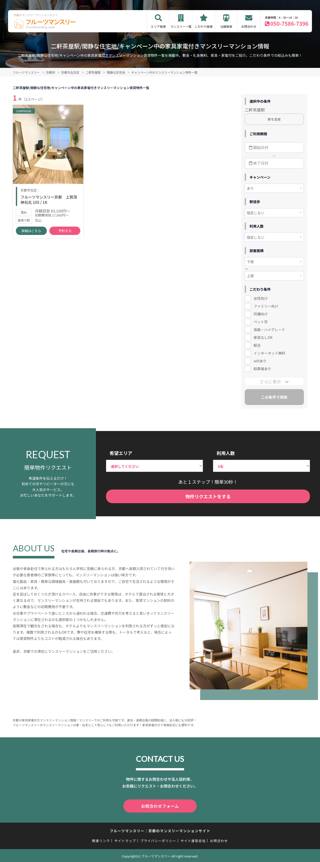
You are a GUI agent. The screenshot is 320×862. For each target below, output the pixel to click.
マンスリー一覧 (181, 26)
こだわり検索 (204, 26)
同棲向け (261, 313)
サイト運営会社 (193, 839)
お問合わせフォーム (160, 805)
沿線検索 (226, 26)
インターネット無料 (269, 353)
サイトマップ (125, 839)
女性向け (261, 298)
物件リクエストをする (208, 496)
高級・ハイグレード (269, 329)
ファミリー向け (266, 306)
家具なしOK (263, 337)
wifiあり (260, 360)
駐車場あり (262, 368)
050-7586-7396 (289, 23)
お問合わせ (248, 26)
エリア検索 (158, 26)
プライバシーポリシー (158, 839)
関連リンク (101, 839)
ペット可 (261, 321)
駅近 (257, 345)
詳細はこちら (31, 232)
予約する (65, 232)
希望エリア (121, 453)
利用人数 (226, 453)
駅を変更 (274, 119)
